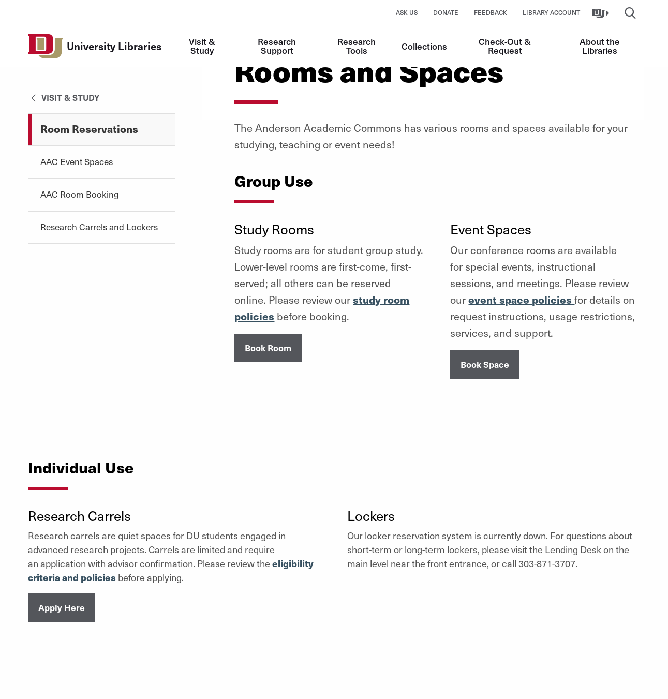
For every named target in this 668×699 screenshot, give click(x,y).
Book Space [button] (485, 364)
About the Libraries (601, 45)
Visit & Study (203, 45)
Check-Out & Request (506, 45)
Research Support (278, 45)
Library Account (551, 12)
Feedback (490, 12)
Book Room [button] (268, 347)
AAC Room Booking (79, 194)
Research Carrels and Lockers (99, 226)
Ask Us (407, 12)
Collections (424, 46)
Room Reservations (89, 128)
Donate (445, 12)
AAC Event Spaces (76, 161)
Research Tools (357, 45)
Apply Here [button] (61, 607)
